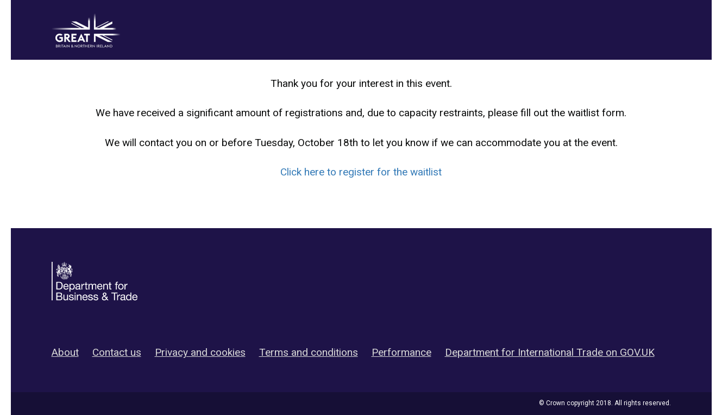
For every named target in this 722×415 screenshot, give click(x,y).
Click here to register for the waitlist (361, 172)
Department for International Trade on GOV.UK (550, 352)
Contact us (116, 352)
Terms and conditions (308, 352)
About (65, 352)
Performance (401, 352)
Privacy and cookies (200, 352)
